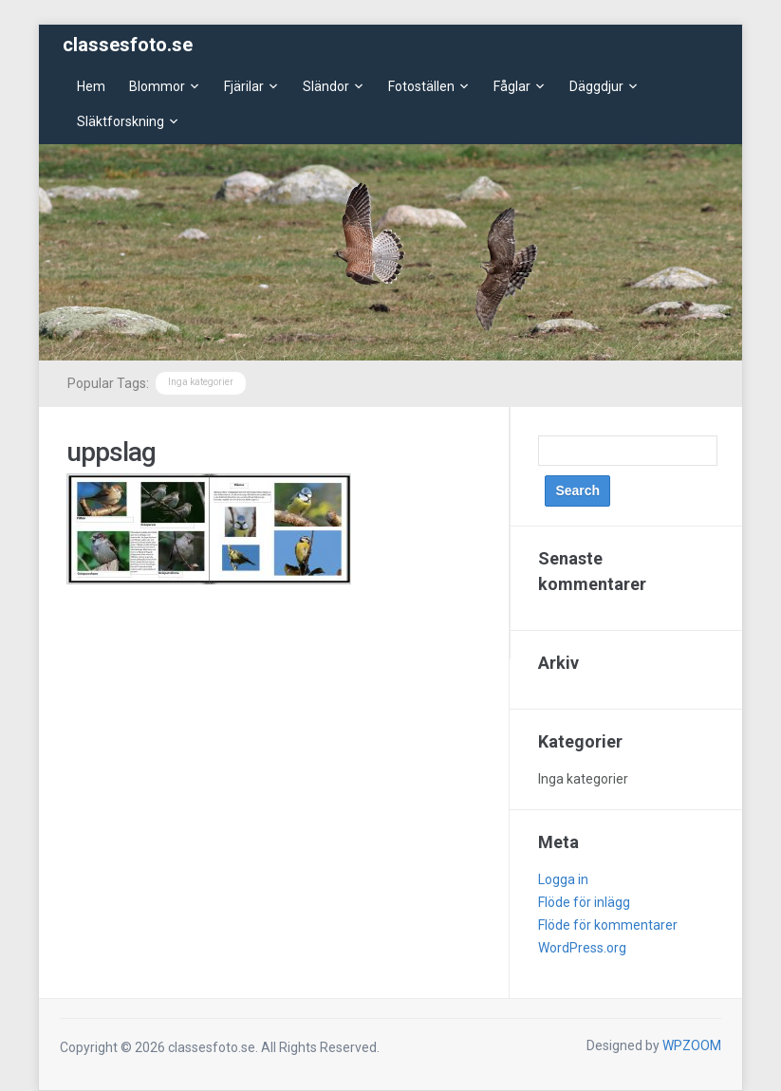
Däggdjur (596, 86)
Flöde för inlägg (584, 902)
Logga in (563, 879)
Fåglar (511, 86)
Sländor (326, 86)
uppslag (111, 452)
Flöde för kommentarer (608, 925)
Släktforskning (120, 121)
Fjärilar (244, 86)
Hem (91, 86)
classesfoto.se (128, 44)
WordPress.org (582, 947)
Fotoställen (421, 86)
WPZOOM (691, 1045)
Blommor (157, 86)
